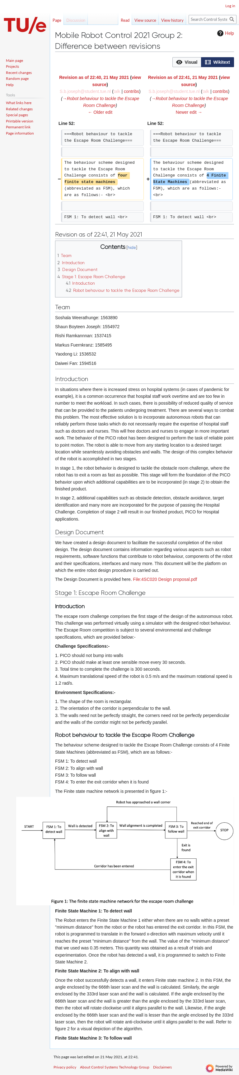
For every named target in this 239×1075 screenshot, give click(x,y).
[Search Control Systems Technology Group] (213, 19)
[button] (186, 62)
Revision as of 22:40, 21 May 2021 (94, 77)
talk (117, 91)
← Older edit (100, 112)
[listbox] (203, 62)
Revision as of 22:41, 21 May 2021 (183, 77)
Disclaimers (162, 1067)
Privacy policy (65, 1067)
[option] (186, 62)
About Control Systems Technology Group (114, 1067)
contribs (131, 91)
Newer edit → (189, 112)
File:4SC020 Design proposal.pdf (165, 579)
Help (225, 33)
